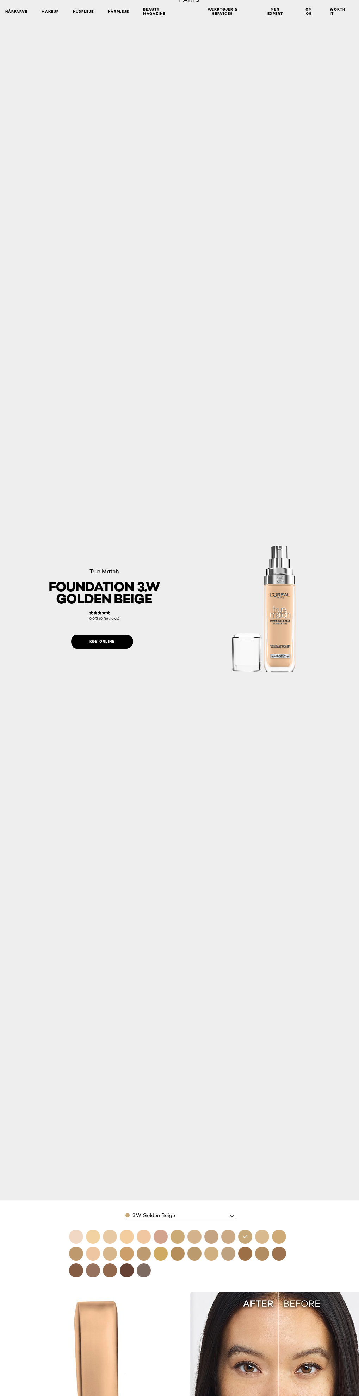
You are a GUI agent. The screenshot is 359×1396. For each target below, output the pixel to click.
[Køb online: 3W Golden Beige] (102, 642)
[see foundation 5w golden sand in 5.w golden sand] (127, 1254)
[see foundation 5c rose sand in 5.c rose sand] (93, 1254)
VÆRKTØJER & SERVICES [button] (222, 11)
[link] (104, 615)
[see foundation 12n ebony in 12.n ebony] (144, 1270)
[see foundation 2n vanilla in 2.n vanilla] (194, 1237)
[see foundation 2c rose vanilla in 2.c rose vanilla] (161, 1237)
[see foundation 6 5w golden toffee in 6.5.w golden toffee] (178, 1254)
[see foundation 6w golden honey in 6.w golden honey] (144, 1254)
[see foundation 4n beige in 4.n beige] (262, 1237)
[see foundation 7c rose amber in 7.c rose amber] (211, 1254)
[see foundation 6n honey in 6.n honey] (194, 1254)
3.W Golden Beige (153, 1215)
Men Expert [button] (275, 11)
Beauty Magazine (154, 11)
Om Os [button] (308, 11)
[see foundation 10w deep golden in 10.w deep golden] (110, 1270)
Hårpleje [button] (118, 11)
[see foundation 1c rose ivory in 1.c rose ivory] (93, 1237)
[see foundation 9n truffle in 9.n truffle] (76, 1270)
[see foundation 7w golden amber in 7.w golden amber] (228, 1254)
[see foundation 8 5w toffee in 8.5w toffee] (279, 1254)
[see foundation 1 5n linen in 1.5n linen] (144, 1237)
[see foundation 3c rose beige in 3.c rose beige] (211, 1237)
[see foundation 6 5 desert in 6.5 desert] (161, 1254)
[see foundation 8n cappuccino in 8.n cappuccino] (245, 1254)
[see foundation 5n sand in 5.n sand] (110, 1254)
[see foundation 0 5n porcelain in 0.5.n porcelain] (76, 1237)
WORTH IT (337, 11)
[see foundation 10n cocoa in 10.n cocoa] (93, 1270)
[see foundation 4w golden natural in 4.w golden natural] (279, 1237)
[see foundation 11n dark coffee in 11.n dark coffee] (127, 1270)
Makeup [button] (50, 11)
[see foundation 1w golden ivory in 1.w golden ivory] (110, 1237)
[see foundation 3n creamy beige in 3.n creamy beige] (228, 1237)
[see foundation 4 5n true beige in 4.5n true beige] (76, 1254)
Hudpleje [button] (83, 11)
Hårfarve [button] (16, 11)
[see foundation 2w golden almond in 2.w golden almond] (178, 1237)
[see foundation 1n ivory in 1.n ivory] (127, 1237)
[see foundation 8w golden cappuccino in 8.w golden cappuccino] (262, 1254)
